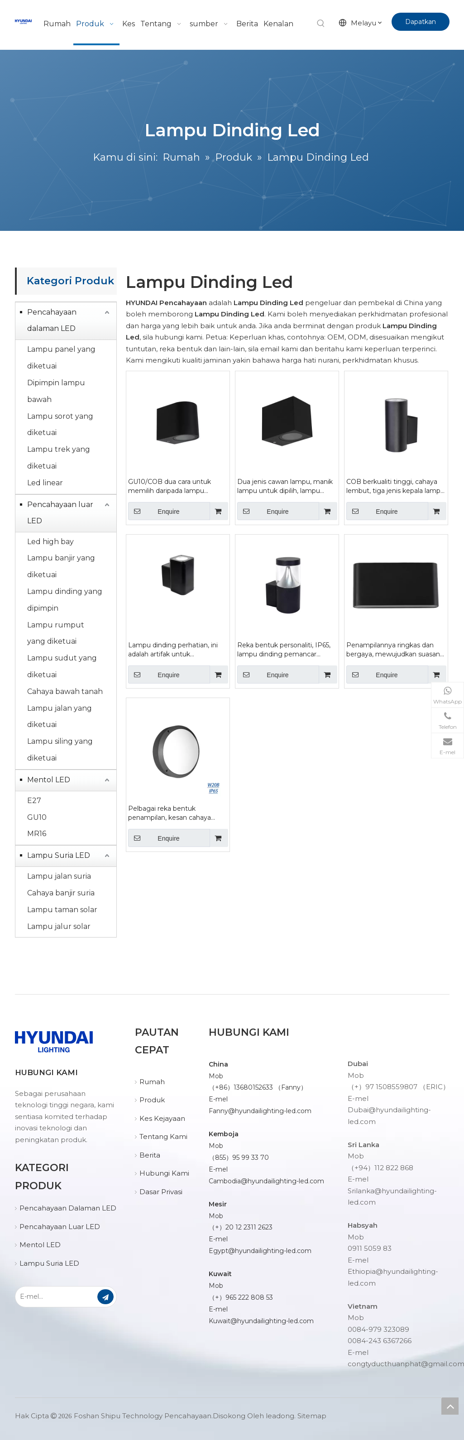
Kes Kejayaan (162, 1118)
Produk (152, 1100)
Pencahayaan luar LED (60, 512)
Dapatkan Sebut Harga (420, 24)
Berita (149, 1155)
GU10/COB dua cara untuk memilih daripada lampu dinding (169, 486)
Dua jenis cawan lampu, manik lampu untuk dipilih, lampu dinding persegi (285, 486)
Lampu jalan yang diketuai (59, 716)
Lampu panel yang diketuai (61, 357)
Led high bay (50, 541)
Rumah (152, 1081)
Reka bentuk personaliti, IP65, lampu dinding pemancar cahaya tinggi (283, 650)
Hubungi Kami (164, 1173)
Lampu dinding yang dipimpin (64, 599)
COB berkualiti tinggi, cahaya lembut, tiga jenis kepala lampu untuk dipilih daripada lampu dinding (395, 486)
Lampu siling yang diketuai (60, 749)
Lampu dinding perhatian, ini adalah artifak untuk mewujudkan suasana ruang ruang (173, 650)
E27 (34, 800)
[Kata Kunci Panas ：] (321, 23)
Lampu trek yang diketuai (58, 457)
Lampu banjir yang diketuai (61, 566)
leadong (280, 1415)
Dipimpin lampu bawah (56, 391)
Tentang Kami (163, 1136)
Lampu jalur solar (59, 926)
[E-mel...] (55, 1297)
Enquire (154, 511)
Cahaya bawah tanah (65, 691)
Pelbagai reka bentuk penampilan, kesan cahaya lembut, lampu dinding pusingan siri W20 (169, 813)
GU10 (37, 817)
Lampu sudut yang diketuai (62, 666)
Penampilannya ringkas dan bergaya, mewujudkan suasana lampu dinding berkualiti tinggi (395, 650)
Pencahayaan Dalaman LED (67, 1208)
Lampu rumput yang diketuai (55, 633)
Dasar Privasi (160, 1191)
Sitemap (311, 1415)
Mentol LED (48, 779)
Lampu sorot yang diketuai (60, 424)
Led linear (45, 482)
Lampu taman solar (62, 909)
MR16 (36, 833)
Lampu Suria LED (58, 855)
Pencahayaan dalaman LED (52, 320)
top (450, 1406)
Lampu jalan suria (59, 876)
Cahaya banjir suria (61, 893)
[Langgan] (105, 1296)
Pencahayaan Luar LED (59, 1226)
